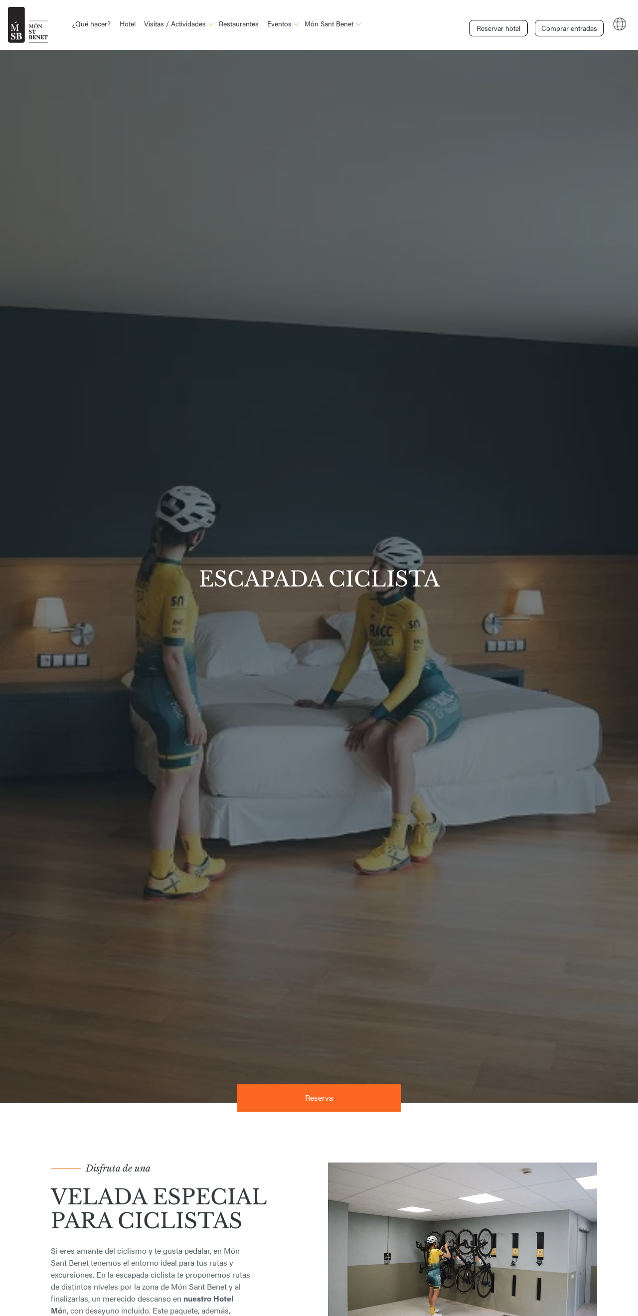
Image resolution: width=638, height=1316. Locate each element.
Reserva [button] (319, 1097)
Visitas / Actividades (175, 23)
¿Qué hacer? (91, 23)
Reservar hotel (498, 24)
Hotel (128, 23)
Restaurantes (239, 23)
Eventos (279, 23)
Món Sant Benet (329, 23)
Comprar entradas (567, 24)
